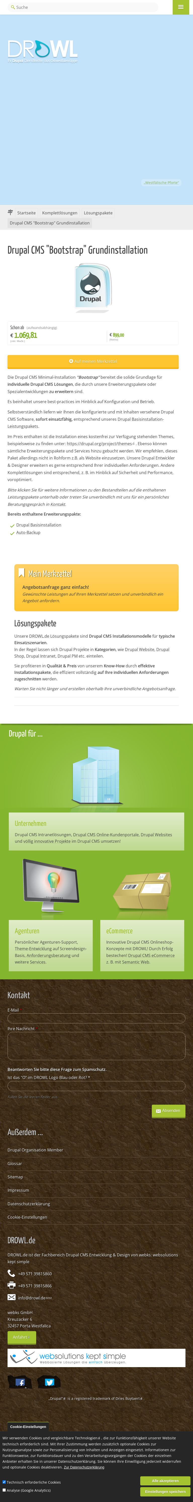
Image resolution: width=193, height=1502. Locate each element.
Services (37, 962)
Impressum (18, 1190)
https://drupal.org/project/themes (101, 443)
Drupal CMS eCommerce (151, 955)
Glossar (15, 1163)
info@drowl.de (33, 1298)
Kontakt (57, 504)
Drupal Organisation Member (35, 1150)
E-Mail (15, 1010)
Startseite (26, 213)
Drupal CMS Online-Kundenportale (106, 834)
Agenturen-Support (58, 942)
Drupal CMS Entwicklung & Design (98, 1255)
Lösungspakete (98, 213)
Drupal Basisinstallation (38, 525)
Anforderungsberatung (49, 955)
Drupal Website (139, 649)
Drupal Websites (156, 834)
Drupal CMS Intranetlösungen (43, 834)
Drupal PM (68, 656)
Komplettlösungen (59, 213)
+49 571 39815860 (35, 1274)
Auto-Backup (28, 532)
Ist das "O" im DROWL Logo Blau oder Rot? (49, 1077)
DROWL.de (18, 1255)
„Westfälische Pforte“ (161, 182)
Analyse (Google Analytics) (29, 1490)
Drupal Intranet (41, 656)
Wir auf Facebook (20, 1382)
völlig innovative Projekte (47, 841)
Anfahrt (24, 1338)
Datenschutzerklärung (29, 1204)
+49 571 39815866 (35, 1286)
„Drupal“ (58, 1398)
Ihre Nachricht (23, 1028)
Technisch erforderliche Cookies (34, 1482)
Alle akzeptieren (165, 1481)
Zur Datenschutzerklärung (84, 1467)
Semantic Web (135, 962)
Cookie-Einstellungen (27, 1217)
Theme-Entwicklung (33, 948)
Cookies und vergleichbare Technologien (65, 1438)
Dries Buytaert (129, 1398)
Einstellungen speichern (165, 1492)
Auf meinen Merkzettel (95, 361)
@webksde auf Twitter (49, 1382)
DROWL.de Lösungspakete (54, 636)
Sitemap (15, 1177)
